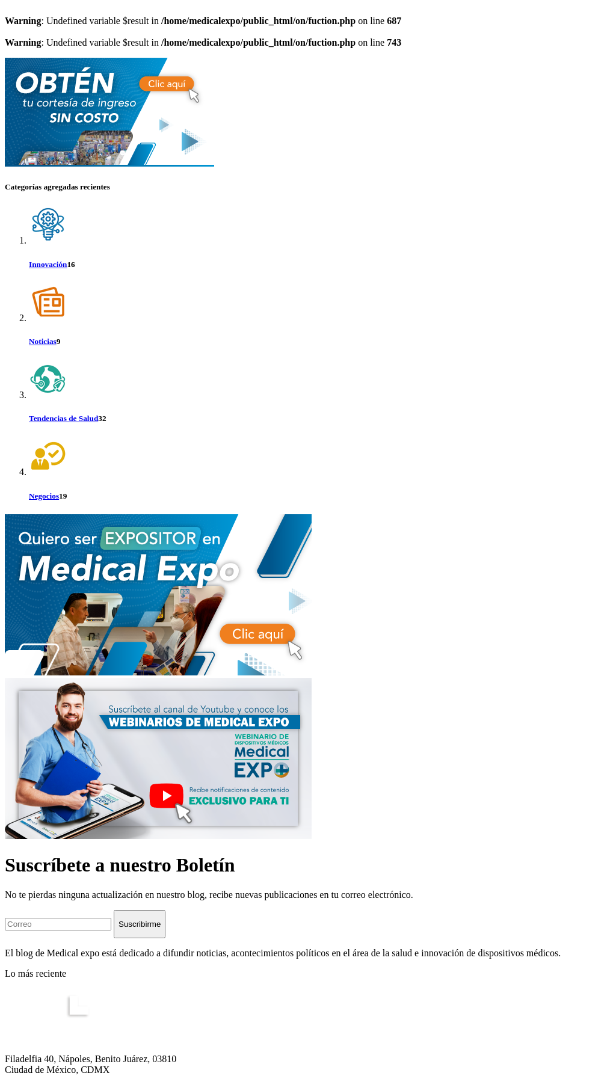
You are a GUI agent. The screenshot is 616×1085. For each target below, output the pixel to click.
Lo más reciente (35, 973)
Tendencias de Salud (63, 418)
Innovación (48, 264)
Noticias (43, 341)
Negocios (44, 495)
